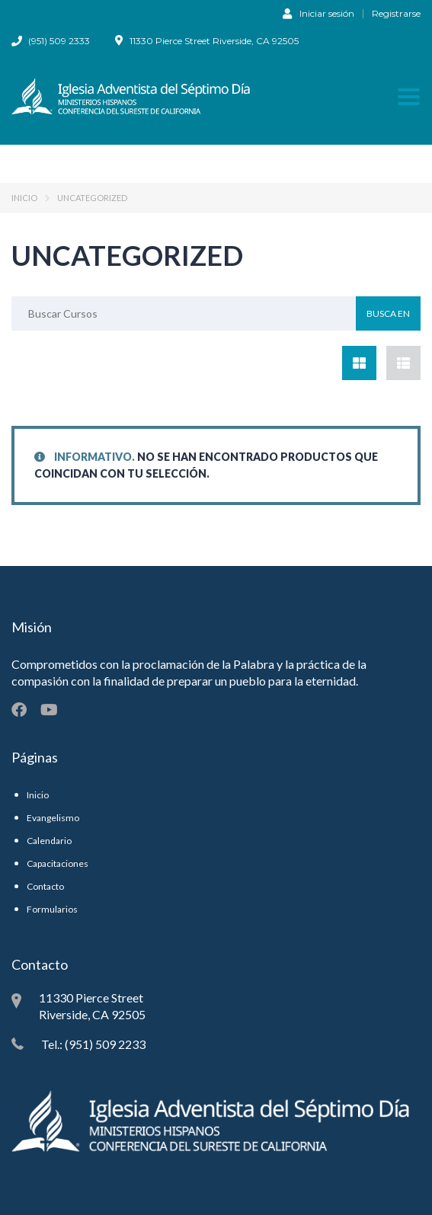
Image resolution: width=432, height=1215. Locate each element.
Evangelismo (53, 817)
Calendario (49, 840)
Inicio (24, 198)
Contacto (45, 886)
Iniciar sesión (318, 13)
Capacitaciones (57, 863)
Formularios (52, 909)
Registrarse (396, 13)
